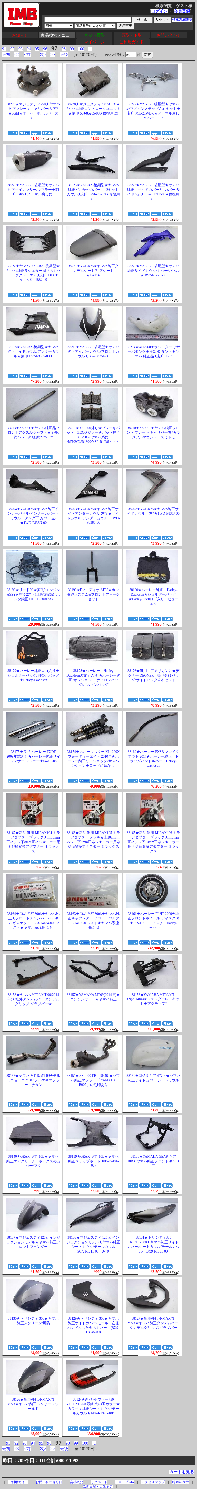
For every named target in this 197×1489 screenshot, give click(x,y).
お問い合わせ (168, 35)
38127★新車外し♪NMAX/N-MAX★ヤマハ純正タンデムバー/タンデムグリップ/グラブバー (153, 1323)
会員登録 (182, 11)
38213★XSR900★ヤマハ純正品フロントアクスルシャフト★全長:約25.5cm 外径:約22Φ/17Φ (33, 432)
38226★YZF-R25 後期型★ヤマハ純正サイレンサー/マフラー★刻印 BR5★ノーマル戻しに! (33, 189)
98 (64, 49)
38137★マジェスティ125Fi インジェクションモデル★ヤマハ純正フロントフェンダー (33, 1242)
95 (37, 49)
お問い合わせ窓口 (49, 1482)
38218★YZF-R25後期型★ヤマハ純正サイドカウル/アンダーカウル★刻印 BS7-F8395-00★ (33, 351)
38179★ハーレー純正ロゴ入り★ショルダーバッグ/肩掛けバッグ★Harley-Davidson (33, 675)
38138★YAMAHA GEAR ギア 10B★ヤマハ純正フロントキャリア (153, 1161)
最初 (6, 54)
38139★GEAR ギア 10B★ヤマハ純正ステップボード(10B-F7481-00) (93, 1161)
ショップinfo (124, 1482)
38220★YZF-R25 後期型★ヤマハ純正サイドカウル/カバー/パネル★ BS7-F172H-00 (153, 270)
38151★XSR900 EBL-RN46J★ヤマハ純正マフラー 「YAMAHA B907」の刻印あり (93, 1080)
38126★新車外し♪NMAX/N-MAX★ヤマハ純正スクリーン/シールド (33, 1404)
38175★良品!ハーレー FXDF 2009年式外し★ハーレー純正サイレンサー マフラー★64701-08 (33, 756)
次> (43, 54)
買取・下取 (131, 35)
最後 (64, 54)
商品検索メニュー (57, 35)
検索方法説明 (182, 20)
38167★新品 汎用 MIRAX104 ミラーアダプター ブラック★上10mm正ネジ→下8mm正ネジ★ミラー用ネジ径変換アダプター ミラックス (33, 842)
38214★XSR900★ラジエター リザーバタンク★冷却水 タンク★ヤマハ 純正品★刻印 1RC (153, 351)
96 (45, 49)
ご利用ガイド (131, 42)
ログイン (159, 11)
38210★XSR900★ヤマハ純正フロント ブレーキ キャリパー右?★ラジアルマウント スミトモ (153, 432)
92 (12, 49)
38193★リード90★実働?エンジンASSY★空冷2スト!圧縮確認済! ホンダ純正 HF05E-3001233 (33, 594)
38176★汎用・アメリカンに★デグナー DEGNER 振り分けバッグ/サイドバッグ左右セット (153, 675)
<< (16, 54)
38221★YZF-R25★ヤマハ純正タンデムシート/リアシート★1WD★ (93, 270)
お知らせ (20, 35)
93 (20, 49)
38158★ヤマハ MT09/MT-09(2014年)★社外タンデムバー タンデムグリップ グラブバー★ (33, 999)
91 (4, 49)
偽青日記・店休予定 (98, 1486)
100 (81, 49)
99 (72, 49)
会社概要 (76, 1482)
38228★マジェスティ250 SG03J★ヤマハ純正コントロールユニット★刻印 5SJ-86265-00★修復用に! (93, 108)
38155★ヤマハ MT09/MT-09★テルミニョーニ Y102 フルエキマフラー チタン (33, 1080)
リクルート (99, 1482)
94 (29, 49)
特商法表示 (180, 1482)
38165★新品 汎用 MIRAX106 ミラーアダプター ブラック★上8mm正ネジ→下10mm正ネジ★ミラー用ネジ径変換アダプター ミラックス (153, 842)
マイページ (94, 42)
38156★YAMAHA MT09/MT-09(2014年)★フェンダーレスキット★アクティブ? (153, 999)
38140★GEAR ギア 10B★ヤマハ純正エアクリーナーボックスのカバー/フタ (33, 1161)
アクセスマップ (153, 1482)
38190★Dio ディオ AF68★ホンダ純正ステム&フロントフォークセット (93, 594)
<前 (27, 54)
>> (52, 54)
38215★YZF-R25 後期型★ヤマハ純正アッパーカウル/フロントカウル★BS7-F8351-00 (93, 351)
